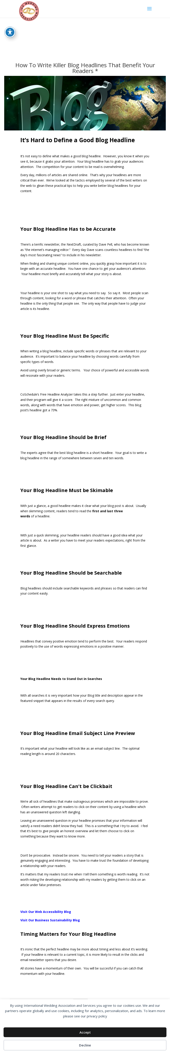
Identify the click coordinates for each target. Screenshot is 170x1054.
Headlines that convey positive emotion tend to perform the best (67, 641)
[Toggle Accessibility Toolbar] (10, 32)
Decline (85, 1045)
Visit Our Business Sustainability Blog (50, 920)
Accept (85, 1032)
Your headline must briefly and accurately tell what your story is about (71, 274)
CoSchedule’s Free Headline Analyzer (46, 394)
